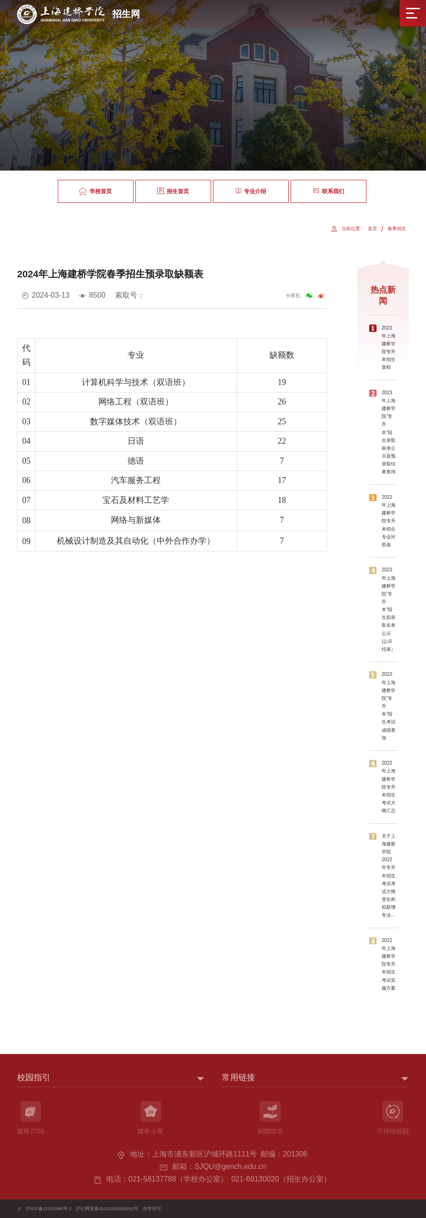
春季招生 (397, 228)
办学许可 (152, 1208)
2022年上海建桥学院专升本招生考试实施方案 (389, 964)
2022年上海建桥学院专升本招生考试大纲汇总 (389, 786)
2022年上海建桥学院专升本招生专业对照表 (389, 521)
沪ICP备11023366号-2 (48, 1208)
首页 (372, 228)
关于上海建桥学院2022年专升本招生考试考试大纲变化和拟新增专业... (389, 875)
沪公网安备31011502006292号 (107, 1208)
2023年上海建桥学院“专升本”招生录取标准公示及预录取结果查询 (389, 432)
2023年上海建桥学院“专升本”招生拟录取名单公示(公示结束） (389, 609)
